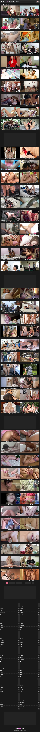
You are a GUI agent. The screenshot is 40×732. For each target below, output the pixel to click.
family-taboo (10, 664)
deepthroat (10, 640)
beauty (10, 623)
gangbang (10, 668)
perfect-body (30, 647)
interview (10, 694)
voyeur (30, 694)
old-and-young (30, 636)
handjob (10, 683)
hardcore (10, 687)
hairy (10, 679)
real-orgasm (30, 651)
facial (10, 657)
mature (30, 617)
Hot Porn (7, 2)
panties (30, 642)
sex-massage (30, 662)
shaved (30, 664)
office (30, 629)
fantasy (10, 666)
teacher (30, 676)
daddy (10, 638)
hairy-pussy (10, 681)
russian (30, 657)
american (10, 608)
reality (30, 653)
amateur (10, 604)
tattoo (30, 674)
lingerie (30, 608)
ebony (10, 647)
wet (30, 698)
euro (10, 649)
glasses (10, 676)
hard (10, 685)
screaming (30, 659)
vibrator (30, 689)
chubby (10, 634)
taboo (30, 672)
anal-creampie (10, 612)
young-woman (30, 708)
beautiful (10, 621)
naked (30, 621)
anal (10, 610)
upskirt (30, 687)
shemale (30, 668)
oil (30, 632)
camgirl (10, 625)
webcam (30, 696)
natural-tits (30, 625)
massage (30, 612)
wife (30, 704)
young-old (30, 706)
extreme (10, 655)
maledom (30, 610)
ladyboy (10, 706)
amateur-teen (10, 606)
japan (10, 696)
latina (10, 708)
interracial (10, 691)
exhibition (10, 653)
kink (10, 702)
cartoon (10, 627)
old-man (30, 638)
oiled (30, 634)
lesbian (30, 604)
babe (10, 615)
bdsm (10, 619)
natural (30, 623)
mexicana (30, 619)
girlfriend (10, 674)
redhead (30, 655)
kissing (10, 704)
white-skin (30, 702)
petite (30, 649)
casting (10, 629)
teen (30, 679)
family (10, 659)
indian (10, 689)
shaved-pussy (30, 666)
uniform (30, 685)
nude (30, 627)
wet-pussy (30, 700)
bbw (10, 617)
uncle (30, 683)
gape (10, 670)
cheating (10, 632)
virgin (30, 691)
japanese (10, 698)
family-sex (10, 662)
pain (30, 640)
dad (10, 636)
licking (30, 606)
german (10, 672)
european (10, 651)
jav (10, 700)
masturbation (30, 615)
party (30, 644)
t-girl (30, 670)
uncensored (30, 681)
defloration (10, 642)
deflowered (10, 644)
